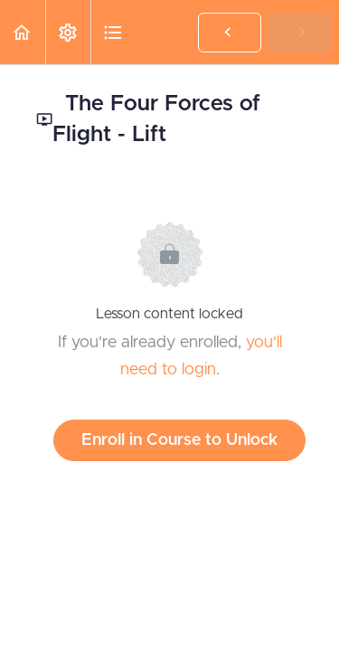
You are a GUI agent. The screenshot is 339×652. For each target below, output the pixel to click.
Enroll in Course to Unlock (179, 440)
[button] (22, 32)
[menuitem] (67, 32)
